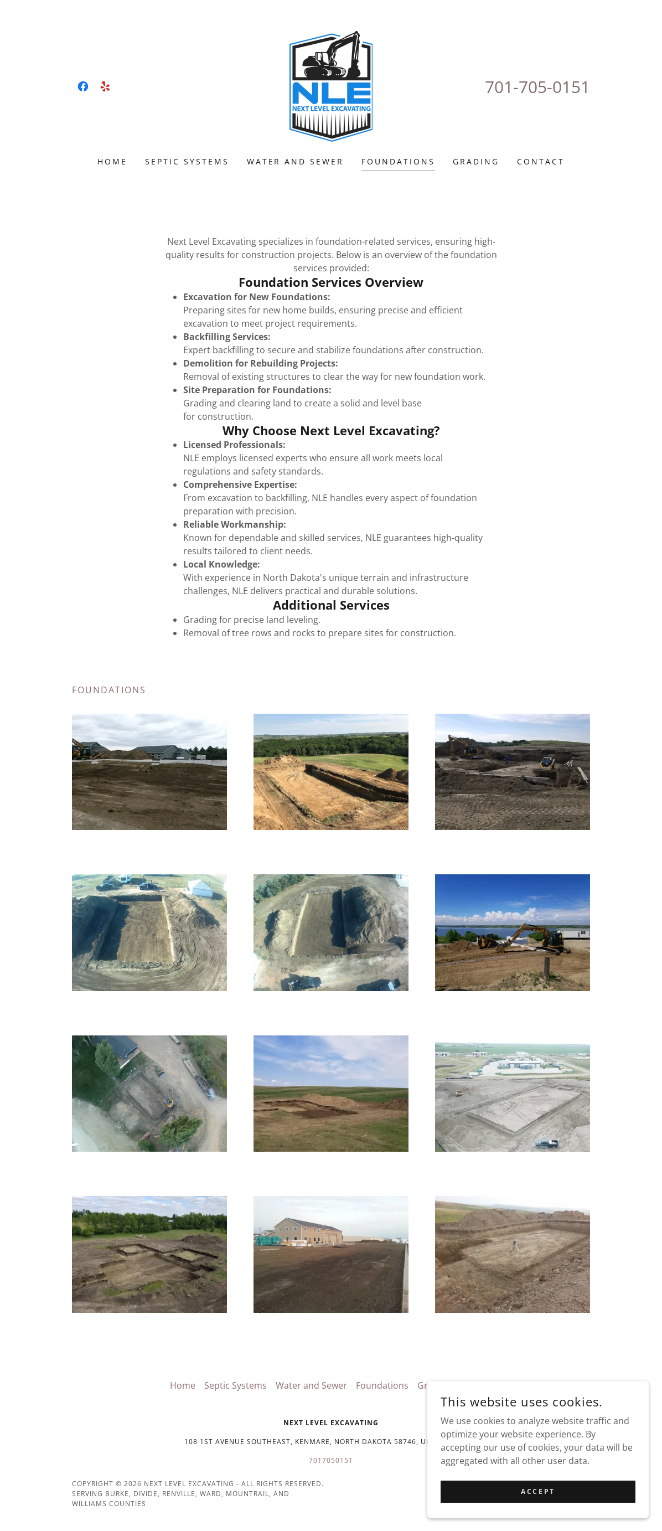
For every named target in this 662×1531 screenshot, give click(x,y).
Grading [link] (476, 161)
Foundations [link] (398, 161)
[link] (83, 86)
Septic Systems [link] (187, 161)
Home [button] (182, 1385)
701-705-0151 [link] (537, 86)
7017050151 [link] (331, 1460)
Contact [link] (541, 161)
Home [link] (112, 161)
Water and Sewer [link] (295, 161)
